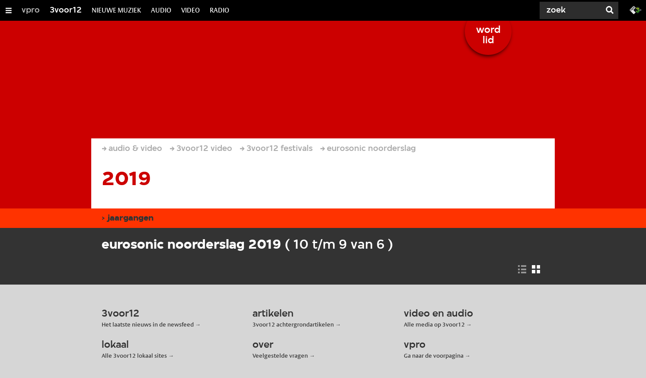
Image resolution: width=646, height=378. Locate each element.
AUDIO (161, 10)
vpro (31, 10)
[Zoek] (568, 10)
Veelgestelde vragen (280, 355)
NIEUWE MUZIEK (116, 10)
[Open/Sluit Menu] (8, 10)
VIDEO (190, 10)
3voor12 (66, 10)
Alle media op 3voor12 (434, 324)
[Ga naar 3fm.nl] (635, 9)
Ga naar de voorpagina (434, 355)
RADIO (219, 10)
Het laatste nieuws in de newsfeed (148, 324)
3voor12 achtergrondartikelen (293, 324)
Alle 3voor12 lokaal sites (134, 355)
